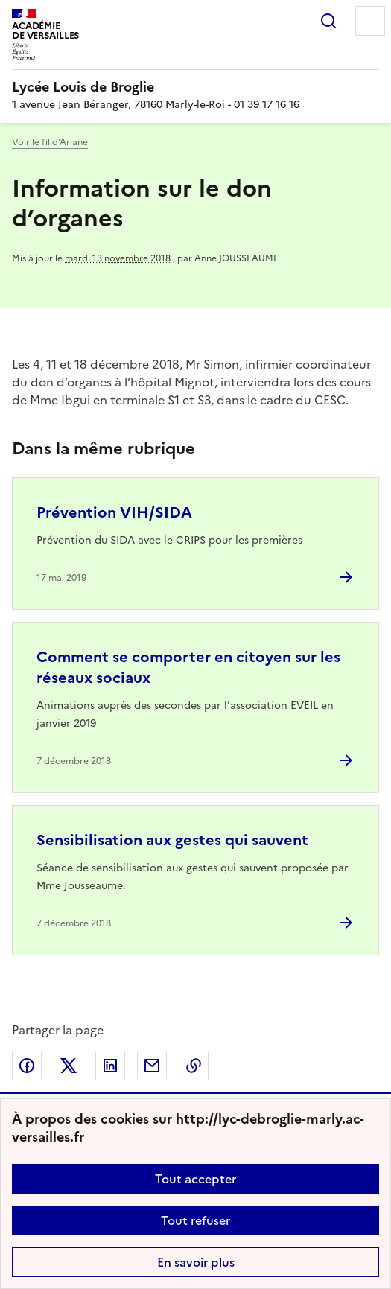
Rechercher (328, 21)
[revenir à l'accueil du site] (195, 87)
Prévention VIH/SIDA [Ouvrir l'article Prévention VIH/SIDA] (114, 512)
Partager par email (152, 1065)
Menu (370, 21)
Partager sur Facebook (27, 1065)
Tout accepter (195, 1179)
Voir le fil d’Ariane (50, 142)
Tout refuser (195, 1220)
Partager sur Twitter (68, 1065)
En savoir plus (196, 1262)
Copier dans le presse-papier (194, 1065)
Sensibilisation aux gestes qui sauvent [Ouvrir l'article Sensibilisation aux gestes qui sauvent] (172, 840)
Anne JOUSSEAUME (236, 258)
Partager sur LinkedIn (110, 1065)
